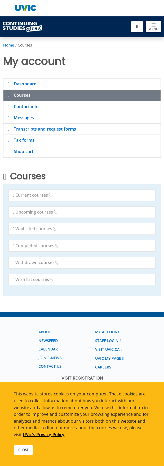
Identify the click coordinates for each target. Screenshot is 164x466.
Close (23, 449)
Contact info (22, 106)
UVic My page (108, 358)
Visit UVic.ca (107, 349)
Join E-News (50, 357)
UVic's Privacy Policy (43, 434)
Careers (103, 367)
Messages (20, 118)
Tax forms (20, 140)
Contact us (50, 366)
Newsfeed (48, 340)
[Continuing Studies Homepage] (22, 26)
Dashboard (21, 84)
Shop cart (19, 151)
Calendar (48, 349)
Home (8, 45)
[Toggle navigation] (153, 27)
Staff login (106, 340)
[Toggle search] (137, 27)
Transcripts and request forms (41, 129)
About (44, 331)
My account (107, 331)
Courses (18, 95)
